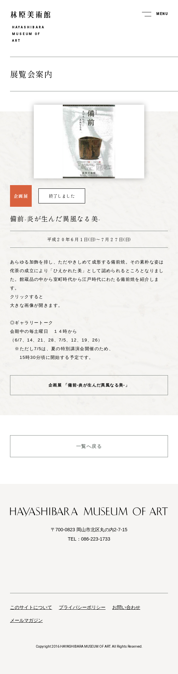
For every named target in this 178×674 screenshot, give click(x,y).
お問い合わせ (126, 607)
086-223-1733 (95, 539)
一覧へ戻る (89, 446)
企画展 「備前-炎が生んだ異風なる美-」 (89, 385)
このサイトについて (31, 607)
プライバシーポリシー (82, 607)
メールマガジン (26, 620)
